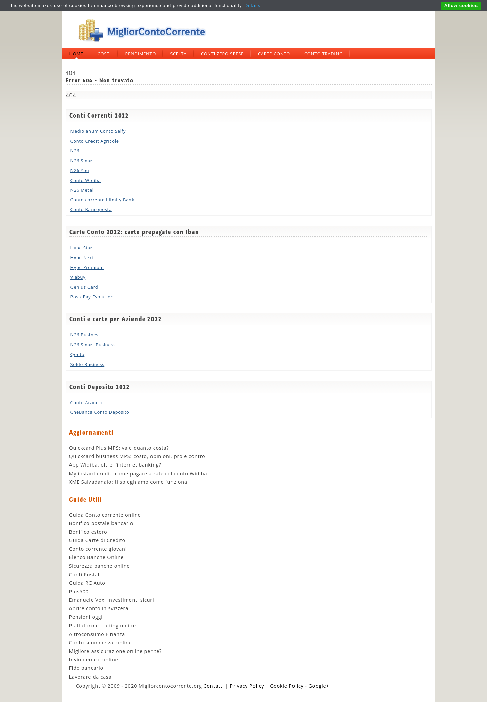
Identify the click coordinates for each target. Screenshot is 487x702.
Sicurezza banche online (99, 566)
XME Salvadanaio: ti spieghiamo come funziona (128, 482)
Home (76, 53)
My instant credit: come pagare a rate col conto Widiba (138, 473)
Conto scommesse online (100, 642)
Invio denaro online (93, 659)
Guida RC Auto (87, 583)
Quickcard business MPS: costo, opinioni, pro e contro (137, 456)
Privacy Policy (247, 686)
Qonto (77, 354)
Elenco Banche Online (96, 557)
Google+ (318, 686)
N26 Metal (82, 190)
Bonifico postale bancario (101, 523)
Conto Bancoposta (91, 209)
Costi (104, 53)
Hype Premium (87, 267)
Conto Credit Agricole (94, 141)
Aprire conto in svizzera (99, 608)
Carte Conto (274, 53)
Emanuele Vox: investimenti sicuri (111, 600)
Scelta (178, 53)
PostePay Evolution (92, 297)
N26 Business (85, 335)
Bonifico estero (88, 532)
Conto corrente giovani (98, 548)
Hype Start (82, 248)
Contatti (214, 686)
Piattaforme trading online (102, 625)
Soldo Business (87, 364)
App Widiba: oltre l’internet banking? (115, 464)
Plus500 (79, 591)
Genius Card (84, 287)
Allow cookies (461, 5)
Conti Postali (85, 574)
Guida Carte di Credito (97, 540)
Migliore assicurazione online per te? (115, 651)
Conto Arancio (86, 402)
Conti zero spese (222, 53)
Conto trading (323, 53)
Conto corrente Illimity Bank (102, 200)
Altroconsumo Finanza (97, 634)
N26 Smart (82, 161)
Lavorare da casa (90, 677)
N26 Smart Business (93, 345)
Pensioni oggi (86, 617)
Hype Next (82, 257)
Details (252, 5)
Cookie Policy (286, 686)
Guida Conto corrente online (105, 515)
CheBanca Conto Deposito (99, 412)
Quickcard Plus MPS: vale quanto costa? (119, 448)
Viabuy (78, 277)
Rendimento (140, 53)
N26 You (79, 170)
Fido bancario (86, 668)
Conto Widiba (85, 180)
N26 (75, 151)
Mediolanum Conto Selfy (98, 131)
